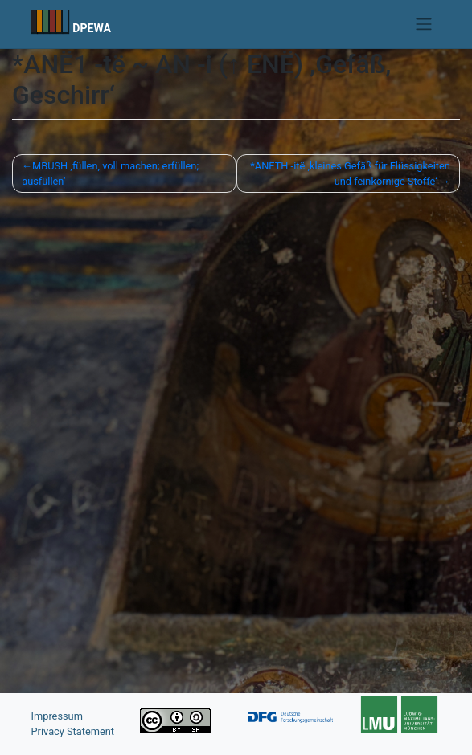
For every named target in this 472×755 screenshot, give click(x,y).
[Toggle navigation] (423, 24)
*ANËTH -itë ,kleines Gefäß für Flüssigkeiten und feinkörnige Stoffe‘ (350, 173)
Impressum (57, 716)
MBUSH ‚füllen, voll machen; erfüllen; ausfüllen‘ (110, 173)
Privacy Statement (73, 731)
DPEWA (91, 28)
